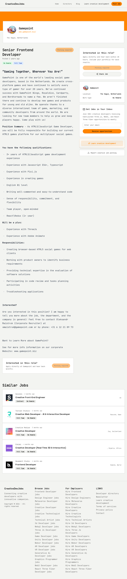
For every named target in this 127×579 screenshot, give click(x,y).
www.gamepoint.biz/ (27, 32)
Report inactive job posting (102, 153)
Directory (67, 4)
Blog (78, 4)
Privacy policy (104, 510)
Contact (100, 513)
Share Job (102, 74)
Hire (78, 498)
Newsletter (102, 497)
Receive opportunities (102, 131)
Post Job (116, 4)
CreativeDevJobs (13, 488)
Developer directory (107, 493)
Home (57, 4)
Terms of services (106, 506)
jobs (47, 498)
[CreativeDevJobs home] (14, 4)
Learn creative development (96, 4)
